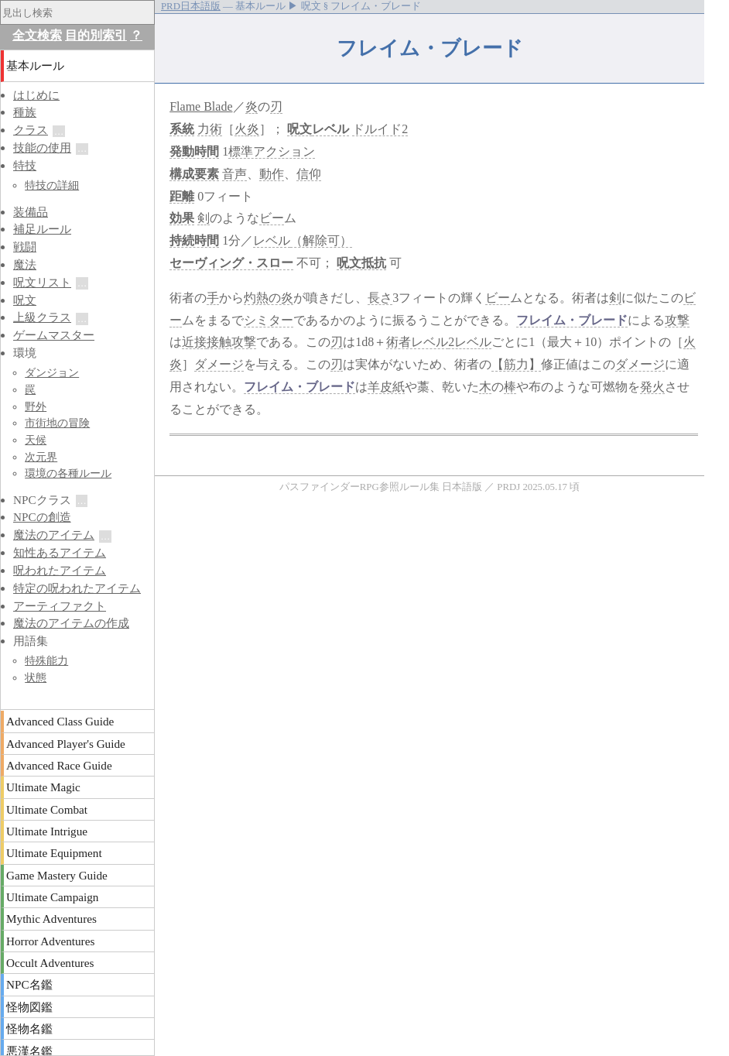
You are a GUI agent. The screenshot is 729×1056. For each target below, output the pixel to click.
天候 (35, 440)
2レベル (469, 341)
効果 (181, 218)
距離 (181, 196)
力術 (209, 128)
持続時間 (194, 240)
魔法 (24, 264)
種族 (24, 111)
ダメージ (219, 364)
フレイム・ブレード (572, 320)
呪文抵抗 (361, 262)
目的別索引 (96, 35)
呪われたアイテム (59, 570)
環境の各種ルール (68, 473)
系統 (181, 128)
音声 (234, 173)
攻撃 (677, 320)
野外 (35, 406)
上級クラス (42, 317)
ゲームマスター (53, 334)
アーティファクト (59, 605)
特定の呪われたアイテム (77, 588)
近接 (194, 341)
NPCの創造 (42, 516)
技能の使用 (42, 147)
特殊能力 (46, 660)
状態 (35, 677)
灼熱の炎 (268, 297)
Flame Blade (200, 106)
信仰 (308, 173)
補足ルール (42, 228)
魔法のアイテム (53, 534)
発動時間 (194, 151)
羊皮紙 (386, 386)
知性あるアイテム (59, 552)
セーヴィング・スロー (231, 262)
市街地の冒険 (57, 423)
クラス (30, 129)
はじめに (36, 94)
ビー (271, 218)
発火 (652, 386)
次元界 (41, 457)
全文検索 (37, 35)
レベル (330, 128)
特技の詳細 (52, 185)
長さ (380, 297)
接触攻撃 (231, 341)
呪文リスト (42, 282)
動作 (271, 173)
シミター (268, 320)
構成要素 (194, 173)
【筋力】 (516, 364)
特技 (24, 165)
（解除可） (321, 240)
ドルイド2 (380, 128)
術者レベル (417, 341)
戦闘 (24, 246)
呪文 (299, 128)
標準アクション (271, 151)
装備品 (30, 211)
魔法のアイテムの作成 (71, 622)
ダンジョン (52, 372)
